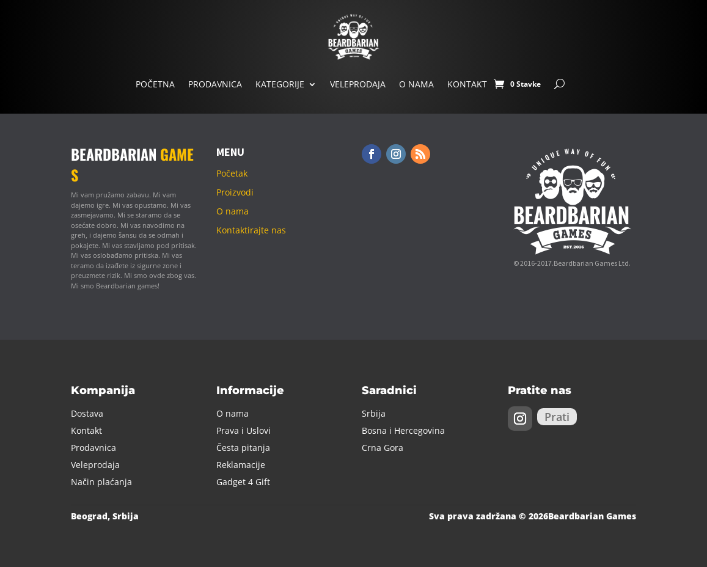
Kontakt (467, 84)
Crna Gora (382, 447)
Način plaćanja (101, 482)
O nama (416, 84)
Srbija (374, 413)
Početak (231, 173)
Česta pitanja (243, 447)
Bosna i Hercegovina (403, 430)
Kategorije (279, 84)
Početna (155, 84)
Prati (557, 416)
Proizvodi (235, 192)
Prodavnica (215, 84)
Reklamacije (240, 464)
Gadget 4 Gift (243, 482)
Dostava (87, 413)
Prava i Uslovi (243, 430)
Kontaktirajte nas (251, 230)
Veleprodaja (358, 84)
